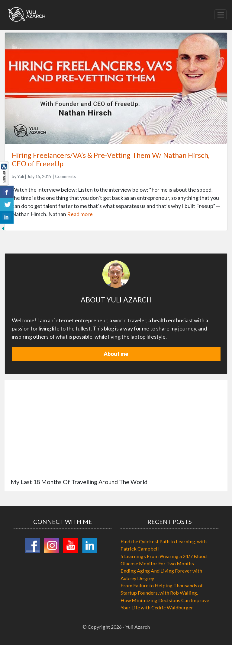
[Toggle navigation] (220, 14)
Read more (80, 214)
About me (116, 353)
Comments (65, 176)
